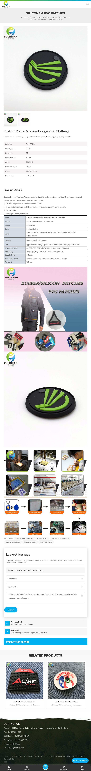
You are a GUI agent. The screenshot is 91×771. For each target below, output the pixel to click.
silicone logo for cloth (30, 542)
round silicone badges (46, 542)
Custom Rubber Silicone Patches (24, 702)
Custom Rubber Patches (13, 197)
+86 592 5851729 (14, 732)
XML (68, 756)
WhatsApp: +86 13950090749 (16, 740)
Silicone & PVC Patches (60, 17)
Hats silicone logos (42, 538)
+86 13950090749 (21, 736)
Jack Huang (15, 744)
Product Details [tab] (13, 190)
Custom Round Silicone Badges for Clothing (29, 570)
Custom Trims (35, 17)
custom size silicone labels (13, 542)
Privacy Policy (9, 759)
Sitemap (82, 756)
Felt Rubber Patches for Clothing (66, 702)
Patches (46, 17)
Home (24, 17)
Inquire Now (80, 760)
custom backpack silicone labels (24, 538)
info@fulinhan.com (16, 748)
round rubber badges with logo (60, 538)
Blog (74, 756)
